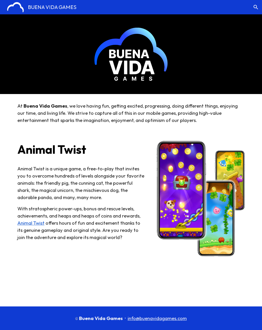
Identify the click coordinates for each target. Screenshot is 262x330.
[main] (131, 113)
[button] (256, 7)
